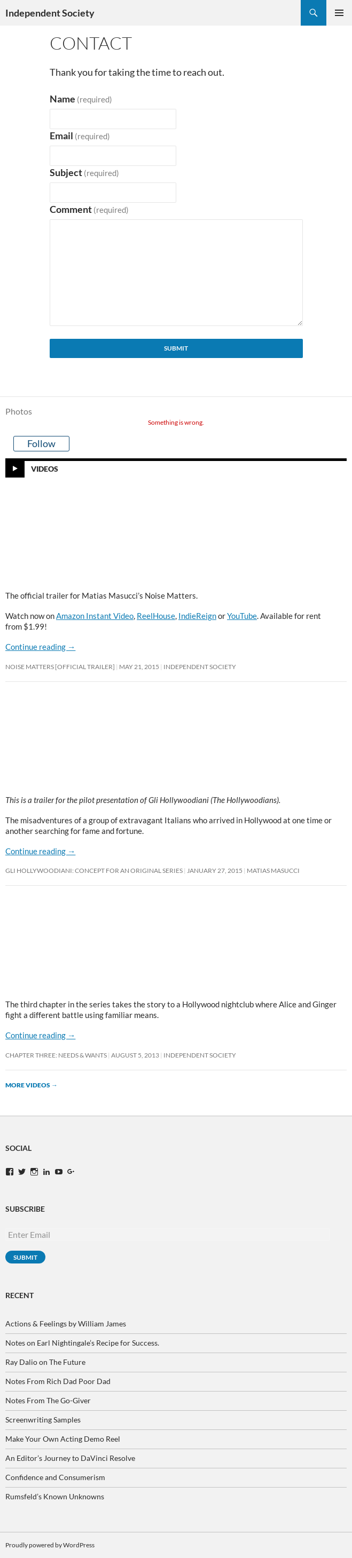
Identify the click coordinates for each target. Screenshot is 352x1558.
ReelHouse (156, 616)
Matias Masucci (273, 871)
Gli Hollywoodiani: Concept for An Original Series (94, 871)
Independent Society (50, 13)
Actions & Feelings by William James (65, 1323)
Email (80, 135)
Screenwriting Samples (43, 1419)
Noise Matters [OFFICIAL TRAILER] (60, 667)
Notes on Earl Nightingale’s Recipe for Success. (82, 1342)
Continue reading (40, 646)
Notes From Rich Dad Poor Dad (58, 1381)
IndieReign (197, 616)
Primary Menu (339, 13)
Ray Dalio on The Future (45, 1361)
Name (81, 99)
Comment (89, 209)
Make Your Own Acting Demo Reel (62, 1438)
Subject (85, 172)
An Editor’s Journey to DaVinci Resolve (70, 1457)
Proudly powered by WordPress (50, 1545)
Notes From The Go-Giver (48, 1400)
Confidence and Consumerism (55, 1477)
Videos (44, 468)
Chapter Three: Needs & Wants (56, 1055)
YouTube (242, 616)
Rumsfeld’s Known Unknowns (54, 1496)
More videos (31, 1085)
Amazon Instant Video (95, 616)
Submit (176, 348)
